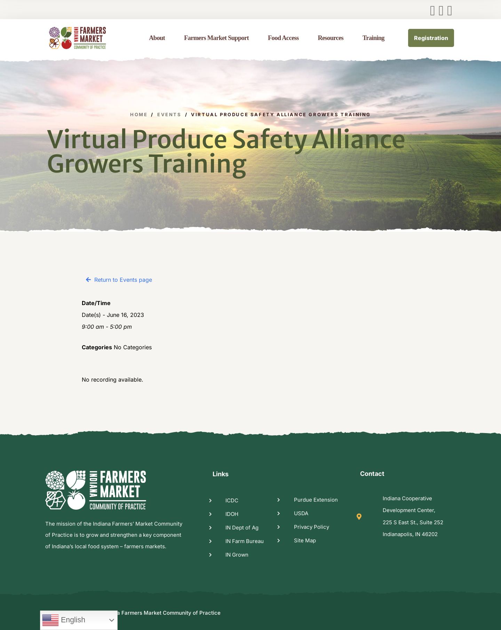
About (157, 37)
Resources (330, 37)
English (63, 620)
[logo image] (86, 38)
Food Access (283, 37)
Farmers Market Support (216, 37)
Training (373, 37)
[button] (119, 279)
